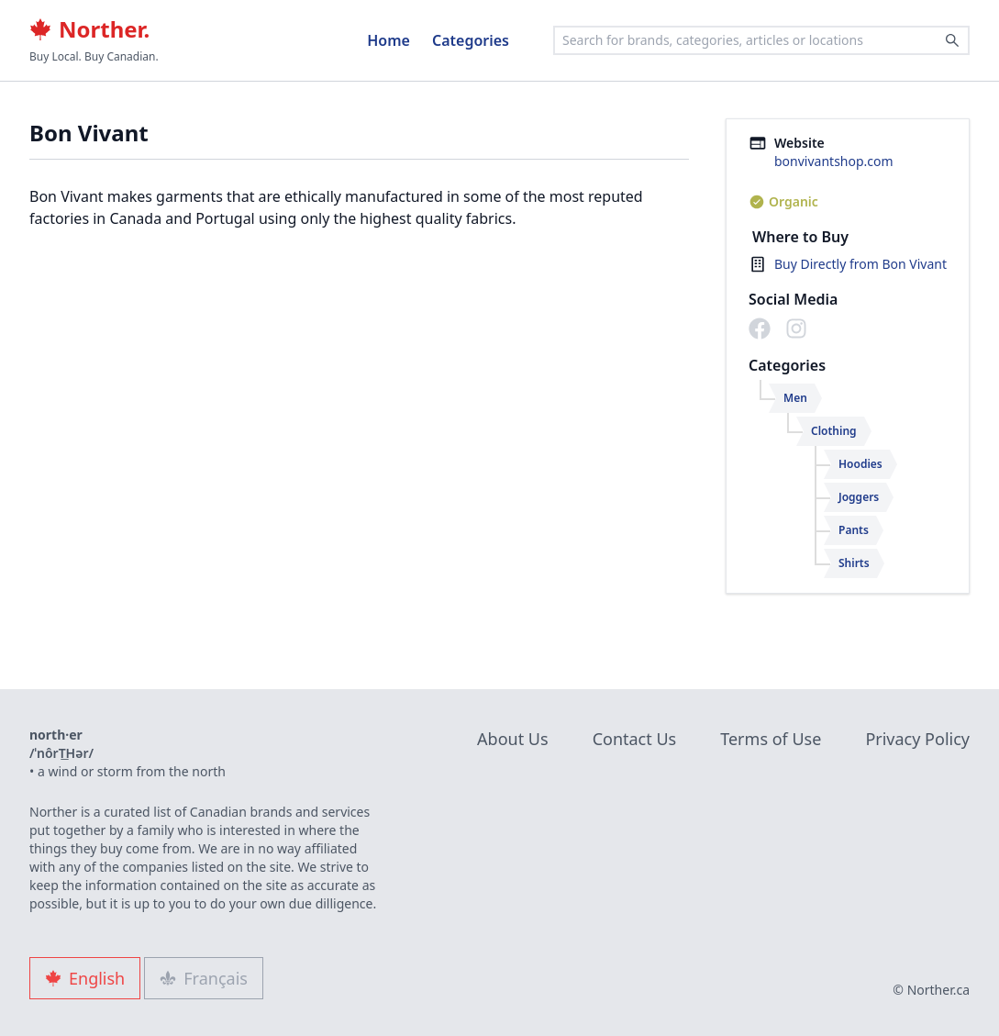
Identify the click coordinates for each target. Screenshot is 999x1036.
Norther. (89, 29)
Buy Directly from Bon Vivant (860, 264)
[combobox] (761, 40)
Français (204, 978)
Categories (470, 40)
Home (388, 40)
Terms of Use (770, 739)
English (85, 978)
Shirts (854, 563)
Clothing (834, 431)
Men (795, 398)
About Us (513, 739)
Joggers (858, 497)
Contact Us (635, 739)
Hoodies (860, 464)
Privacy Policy (917, 739)
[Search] (952, 40)
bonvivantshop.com (834, 161)
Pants (853, 530)
